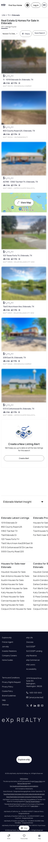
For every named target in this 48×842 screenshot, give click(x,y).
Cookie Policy (7, 691)
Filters (26, 34)
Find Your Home (15, 5)
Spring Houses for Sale (12, 604)
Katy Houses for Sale (11, 592)
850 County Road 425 (11, 526)
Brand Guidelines (9, 696)
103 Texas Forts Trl (10, 539)
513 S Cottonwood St (11, 547)
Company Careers (9, 655)
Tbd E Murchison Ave (11, 543)
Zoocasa (29, 642)
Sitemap (5, 705)
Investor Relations (9, 651)
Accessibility (31, 669)
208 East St (27, 543)
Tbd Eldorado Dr (9, 535)
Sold (8, 837)
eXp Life (29, 637)
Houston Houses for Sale (13, 571)
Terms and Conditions (11, 678)
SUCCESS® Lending (34, 651)
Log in (36, 5)
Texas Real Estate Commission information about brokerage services (24, 794)
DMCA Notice (24, 779)
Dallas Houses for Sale (12, 584)
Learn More (34, 806)
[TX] (8, 15)
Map (24, 828)
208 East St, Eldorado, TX (14, 357)
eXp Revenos (31, 655)
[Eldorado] (16, 15)
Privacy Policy (7, 687)
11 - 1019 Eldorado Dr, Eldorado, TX (18, 79)
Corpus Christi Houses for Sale (16, 609)
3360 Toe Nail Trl (9, 531)
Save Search (40, 33)
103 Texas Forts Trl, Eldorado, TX (17, 255)
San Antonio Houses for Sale (15, 576)
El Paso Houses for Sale (12, 596)
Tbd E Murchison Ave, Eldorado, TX (18, 306)
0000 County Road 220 (12, 551)
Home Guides (7, 660)
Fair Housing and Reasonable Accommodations (24, 786)
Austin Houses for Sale (12, 580)
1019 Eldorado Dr (9, 522)
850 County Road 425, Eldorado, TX (19, 130)
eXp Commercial (33, 660)
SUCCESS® (30, 646)
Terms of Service (22, 783)
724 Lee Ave (27, 547)
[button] (24, 502)
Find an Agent (7, 642)
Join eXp (5, 646)
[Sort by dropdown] (10, 33)
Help (4, 700)
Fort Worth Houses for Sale (14, 588)
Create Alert (24, 458)
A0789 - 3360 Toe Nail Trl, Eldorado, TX (20, 181)
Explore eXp (7, 637)
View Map (24, 202)
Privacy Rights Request (11, 682)
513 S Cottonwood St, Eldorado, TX (18, 408)
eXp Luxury (30, 664)
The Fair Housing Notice (33, 801)
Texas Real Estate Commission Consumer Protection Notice (24, 797)
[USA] (3, 15)
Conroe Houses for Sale (12, 600)
